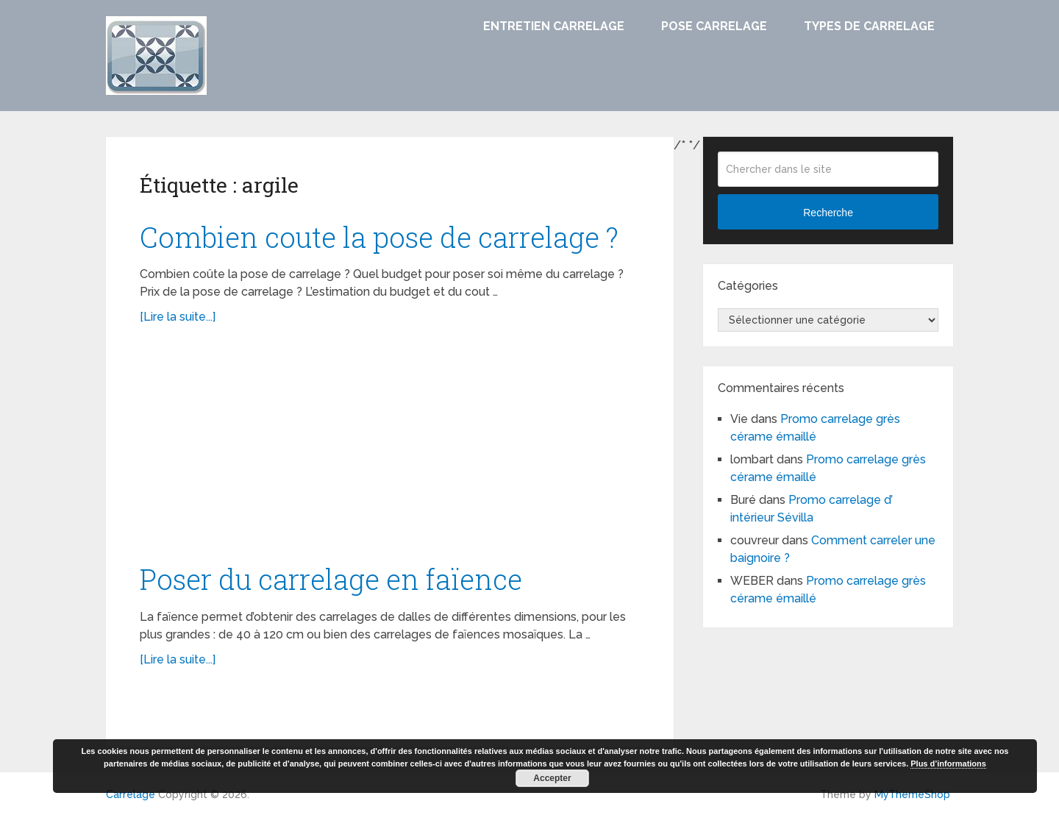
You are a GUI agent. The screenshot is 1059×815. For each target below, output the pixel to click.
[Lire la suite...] (177, 317)
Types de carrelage (869, 26)
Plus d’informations (948, 763)
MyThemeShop (912, 794)
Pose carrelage (714, 26)
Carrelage (130, 794)
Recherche (828, 212)
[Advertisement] (390, 451)
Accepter (552, 778)
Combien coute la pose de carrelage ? (379, 236)
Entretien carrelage (553, 26)
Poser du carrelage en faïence (331, 578)
